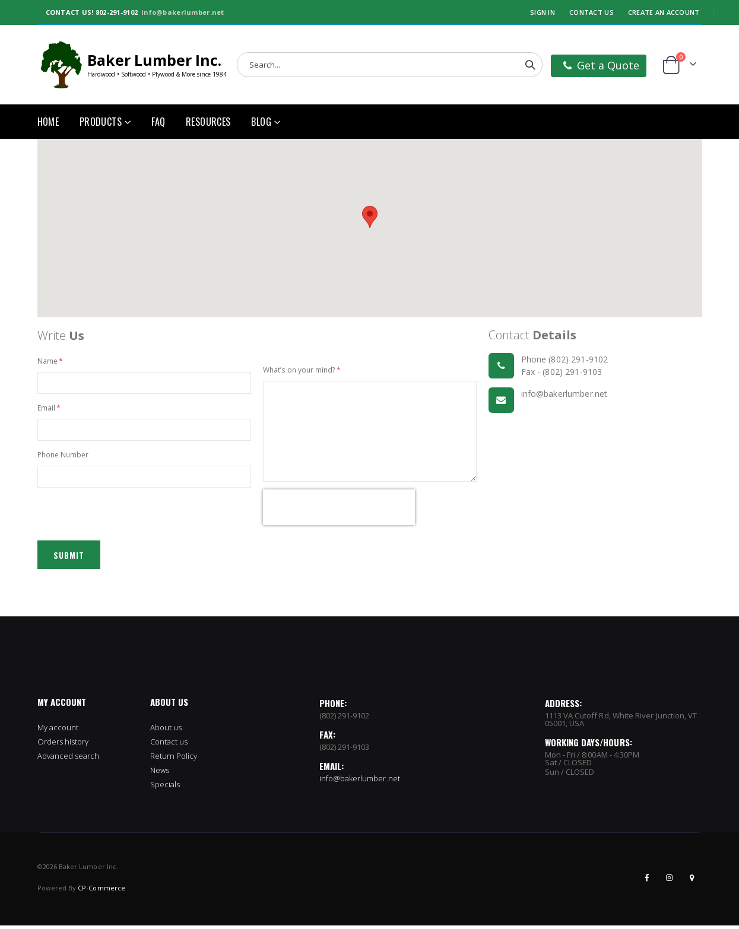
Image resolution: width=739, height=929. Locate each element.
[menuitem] (265, 121)
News (159, 773)
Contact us (169, 745)
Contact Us (591, 12)
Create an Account (664, 12)
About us (166, 731)
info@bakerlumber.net (182, 12)
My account (58, 731)
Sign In (542, 12)
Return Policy (174, 759)
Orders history (63, 745)
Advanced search (68, 759)
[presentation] (339, 509)
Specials (165, 787)
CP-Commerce (101, 891)
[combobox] (390, 64)
